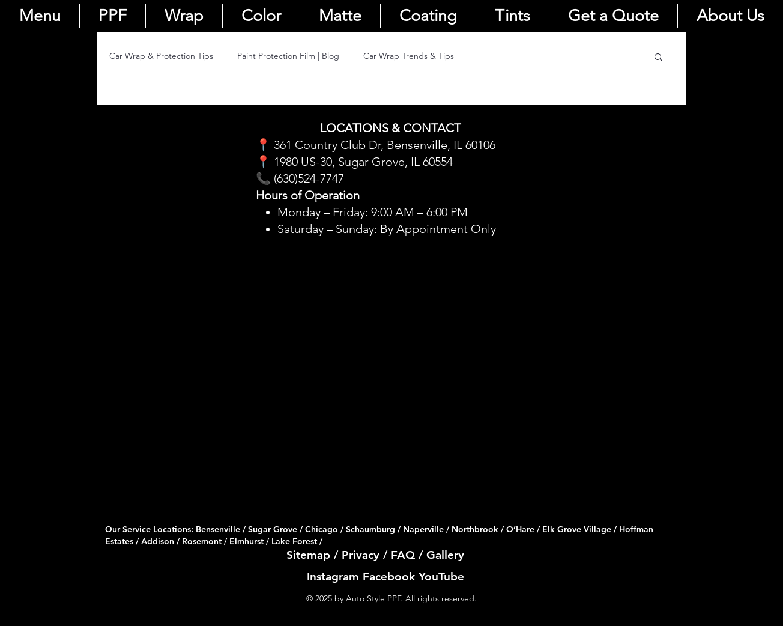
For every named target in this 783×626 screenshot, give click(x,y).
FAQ (403, 555)
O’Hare (520, 529)
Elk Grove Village (576, 529)
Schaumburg (370, 529)
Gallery (445, 555)
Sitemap (308, 555)
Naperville (423, 529)
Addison (157, 541)
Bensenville (218, 529)
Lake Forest (294, 541)
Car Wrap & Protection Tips (161, 55)
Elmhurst (247, 541)
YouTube (441, 576)
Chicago (321, 529)
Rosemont (203, 541)
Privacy (360, 555)
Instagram (333, 576)
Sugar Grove (272, 529)
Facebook (389, 576)
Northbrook (475, 529)
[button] (658, 58)
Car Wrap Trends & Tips (408, 55)
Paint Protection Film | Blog (288, 55)
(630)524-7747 (309, 178)
